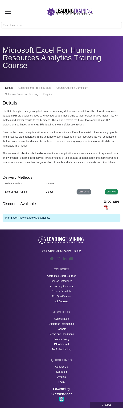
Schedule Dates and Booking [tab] (21, 94)
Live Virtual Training (16, 191)
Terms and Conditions (61, 334)
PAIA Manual (61, 344)
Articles (61, 377)
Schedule (61, 371)
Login (61, 382)
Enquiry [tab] (47, 94)
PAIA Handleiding (61, 349)
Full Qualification (61, 296)
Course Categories (61, 281)
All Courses (61, 301)
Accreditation (61, 318)
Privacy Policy (61, 339)
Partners (61, 329)
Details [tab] (9, 87)
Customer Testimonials (61, 324)
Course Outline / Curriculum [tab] (72, 87)
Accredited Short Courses (61, 276)
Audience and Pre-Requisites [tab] (34, 87)
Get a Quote (84, 192)
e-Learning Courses (61, 286)
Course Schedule (61, 291)
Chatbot (106, 404)
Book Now (111, 192)
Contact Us (61, 366)
